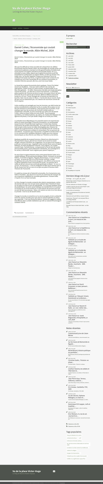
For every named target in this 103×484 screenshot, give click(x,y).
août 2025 (70, 56)
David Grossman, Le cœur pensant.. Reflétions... (78, 286)
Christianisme (71, 112)
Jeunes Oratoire (85, 196)
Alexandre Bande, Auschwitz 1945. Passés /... (77, 264)
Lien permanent (19, 212)
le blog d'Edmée (72, 199)
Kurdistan (70, 139)
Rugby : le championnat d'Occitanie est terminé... (78, 192)
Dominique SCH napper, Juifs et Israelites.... (79, 405)
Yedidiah (71, 240)
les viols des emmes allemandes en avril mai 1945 (78, 444)
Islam (69, 132)
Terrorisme (70, 166)
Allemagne (70, 105)
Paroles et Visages (82, 184)
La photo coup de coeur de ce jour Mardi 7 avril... (78, 186)
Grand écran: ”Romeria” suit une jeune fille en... (77, 198)
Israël (69, 134)
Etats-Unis (70, 119)
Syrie (69, 161)
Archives (20, 28)
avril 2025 (70, 60)
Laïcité (69, 141)
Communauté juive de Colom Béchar (78, 334)
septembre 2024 (72, 75)
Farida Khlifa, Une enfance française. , (22, 36)
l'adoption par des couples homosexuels (77, 456)
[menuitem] (15, 28)
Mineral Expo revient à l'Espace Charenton (76, 181)
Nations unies (71, 143)
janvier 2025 (71, 67)
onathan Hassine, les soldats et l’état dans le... (78, 370)
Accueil (14, 28)
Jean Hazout (72, 217)
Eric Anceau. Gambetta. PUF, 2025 (78, 388)
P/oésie (68, 203)
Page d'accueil (36, 36)
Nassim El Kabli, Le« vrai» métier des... (78, 307)
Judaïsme (70, 137)
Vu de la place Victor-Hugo (31, 8)
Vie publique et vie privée (74, 170)
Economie (70, 116)
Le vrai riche (69, 190)
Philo (69, 146)
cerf (80, 438)
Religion (70, 155)
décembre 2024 (72, 69)
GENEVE (70, 125)
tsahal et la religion (71, 450)
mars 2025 (70, 62)
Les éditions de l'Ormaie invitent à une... (76, 201)
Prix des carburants (71, 184)
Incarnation (77, 190)
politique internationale (73, 150)
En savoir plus (62, 482)
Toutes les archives (73, 78)
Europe (69, 121)
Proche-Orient (71, 152)
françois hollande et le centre (74, 435)
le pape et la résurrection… (73, 453)
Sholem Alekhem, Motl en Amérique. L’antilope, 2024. (27, 38)
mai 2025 (70, 58)
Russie (69, 157)
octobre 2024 (71, 73)
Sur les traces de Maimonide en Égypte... (78, 343)
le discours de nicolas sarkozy (74, 441)
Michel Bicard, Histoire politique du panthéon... (79, 351)
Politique (70, 148)
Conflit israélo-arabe (73, 114)
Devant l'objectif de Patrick (74, 188)
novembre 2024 (72, 71)
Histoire (70, 128)
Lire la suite (69, 38)
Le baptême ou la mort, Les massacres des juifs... (79, 219)
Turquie (70, 168)
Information (71, 130)
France (69, 123)
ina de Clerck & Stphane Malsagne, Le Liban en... (76, 397)
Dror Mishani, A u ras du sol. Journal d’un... (77, 415)
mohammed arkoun (72, 438)
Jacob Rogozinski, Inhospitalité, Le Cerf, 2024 (78, 318)
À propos (26, 28)
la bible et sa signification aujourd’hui (76, 458)
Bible (69, 110)
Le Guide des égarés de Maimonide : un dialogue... (77, 242)
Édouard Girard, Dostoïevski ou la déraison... (78, 297)
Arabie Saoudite (72, 107)
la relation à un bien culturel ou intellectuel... (78, 447)
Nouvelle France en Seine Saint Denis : (75, 205)
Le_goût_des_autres (80, 178)
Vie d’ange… (69, 178)
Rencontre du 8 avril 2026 (72, 196)
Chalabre (70, 194)
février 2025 (71, 65)
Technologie (71, 163)
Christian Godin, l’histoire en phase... (78, 361)
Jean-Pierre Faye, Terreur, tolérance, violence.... (77, 380)
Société (70, 159)
